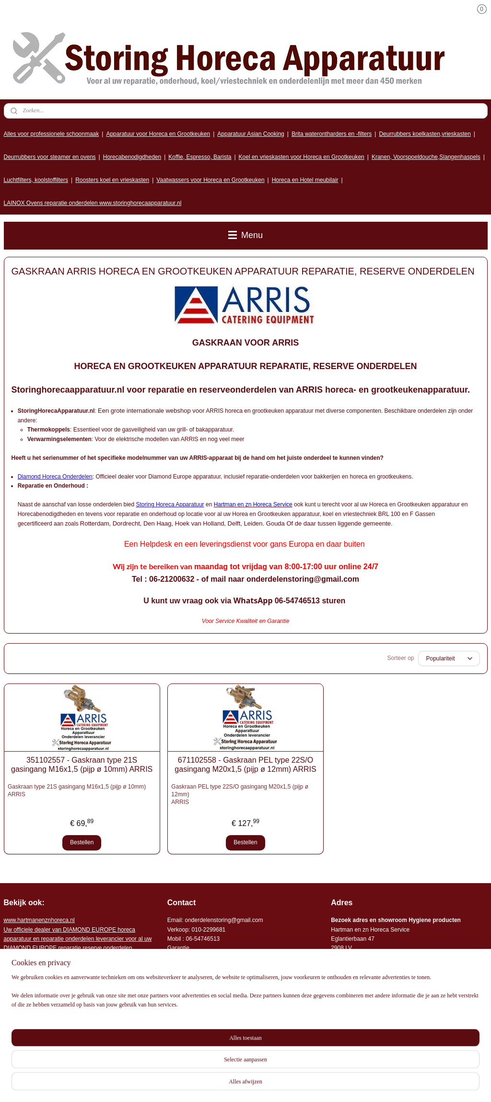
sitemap (301, 1084)
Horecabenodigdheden (132, 157)
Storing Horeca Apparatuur (170, 504)
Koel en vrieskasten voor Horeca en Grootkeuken (301, 157)
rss (318, 1084)
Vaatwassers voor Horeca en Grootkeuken (210, 180)
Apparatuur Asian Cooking (250, 134)
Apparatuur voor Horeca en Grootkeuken (158, 134)
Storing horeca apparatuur (49, 1039)
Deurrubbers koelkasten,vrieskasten (424, 134)
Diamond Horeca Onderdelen (55, 476)
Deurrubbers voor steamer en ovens (50, 157)
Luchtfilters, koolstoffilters (36, 180)
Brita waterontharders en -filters (332, 134)
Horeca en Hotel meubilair (305, 180)
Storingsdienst (185, 957)
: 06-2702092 (221, 957)
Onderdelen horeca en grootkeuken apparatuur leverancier (242, 966)
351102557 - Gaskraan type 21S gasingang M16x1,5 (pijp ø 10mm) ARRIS (81, 764)
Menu (245, 235)
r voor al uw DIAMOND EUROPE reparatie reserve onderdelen (78, 938)
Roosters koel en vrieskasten (112, 180)
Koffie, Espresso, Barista (199, 157)
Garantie (178, 948)
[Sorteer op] (449, 658)
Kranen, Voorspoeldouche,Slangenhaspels (426, 157)
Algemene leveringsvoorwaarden (209, 1021)
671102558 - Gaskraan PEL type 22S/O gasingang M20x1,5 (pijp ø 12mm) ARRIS (245, 764)
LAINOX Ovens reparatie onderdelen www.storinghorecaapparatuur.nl (93, 203)
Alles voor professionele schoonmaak (51, 134)
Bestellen (82, 842)
